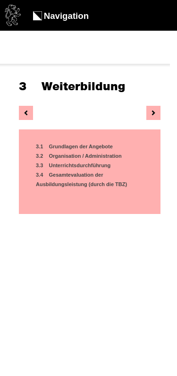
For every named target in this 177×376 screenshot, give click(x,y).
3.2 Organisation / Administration (79, 156)
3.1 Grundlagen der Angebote (74, 146)
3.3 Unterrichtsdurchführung (73, 165)
